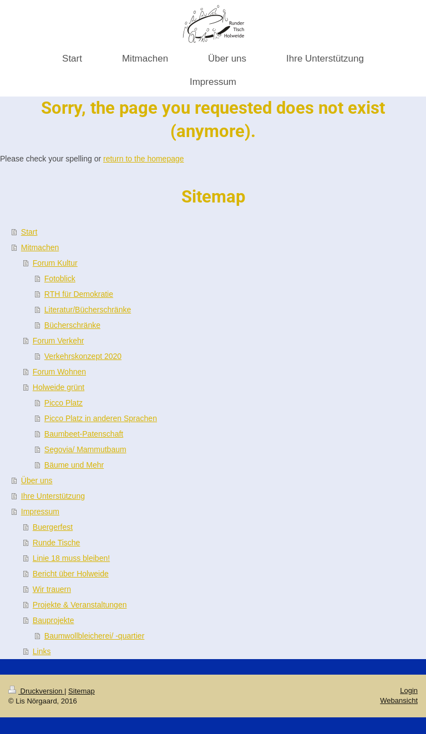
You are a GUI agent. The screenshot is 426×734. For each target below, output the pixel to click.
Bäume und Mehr (74, 464)
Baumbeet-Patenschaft (83, 433)
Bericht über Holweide (71, 573)
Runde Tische (56, 542)
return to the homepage (143, 158)
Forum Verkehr (58, 340)
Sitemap (81, 691)
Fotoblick (59, 278)
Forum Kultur (55, 263)
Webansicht (399, 700)
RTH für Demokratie (78, 294)
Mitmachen (40, 247)
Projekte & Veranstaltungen (80, 604)
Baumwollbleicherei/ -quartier (94, 635)
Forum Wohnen (59, 371)
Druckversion (36, 691)
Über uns (37, 480)
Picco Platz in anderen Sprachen (100, 418)
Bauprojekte (53, 620)
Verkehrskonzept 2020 (82, 356)
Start (29, 231)
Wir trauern (52, 589)
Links (42, 651)
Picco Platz (63, 402)
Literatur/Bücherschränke (87, 309)
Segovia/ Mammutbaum (85, 449)
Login (409, 690)
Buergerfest (53, 527)
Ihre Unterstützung (53, 496)
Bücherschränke (72, 325)
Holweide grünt (58, 387)
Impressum (40, 511)
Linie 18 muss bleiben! (71, 558)
